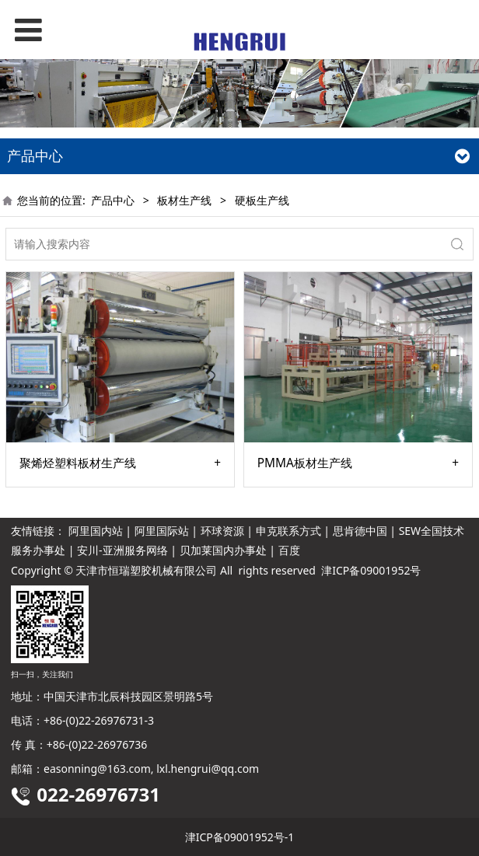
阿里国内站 (95, 530)
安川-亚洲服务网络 (122, 550)
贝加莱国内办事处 (223, 550)
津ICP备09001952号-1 (240, 837)
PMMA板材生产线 (304, 463)
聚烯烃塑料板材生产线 (77, 463)
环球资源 (222, 530)
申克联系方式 (288, 530)
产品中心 (113, 200)
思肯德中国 (360, 530)
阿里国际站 (162, 530)
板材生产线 (184, 200)
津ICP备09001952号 (371, 570)
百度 (289, 550)
